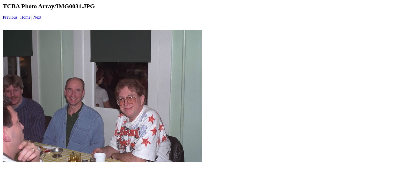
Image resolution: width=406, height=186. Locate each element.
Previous (10, 17)
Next (37, 17)
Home (25, 17)
